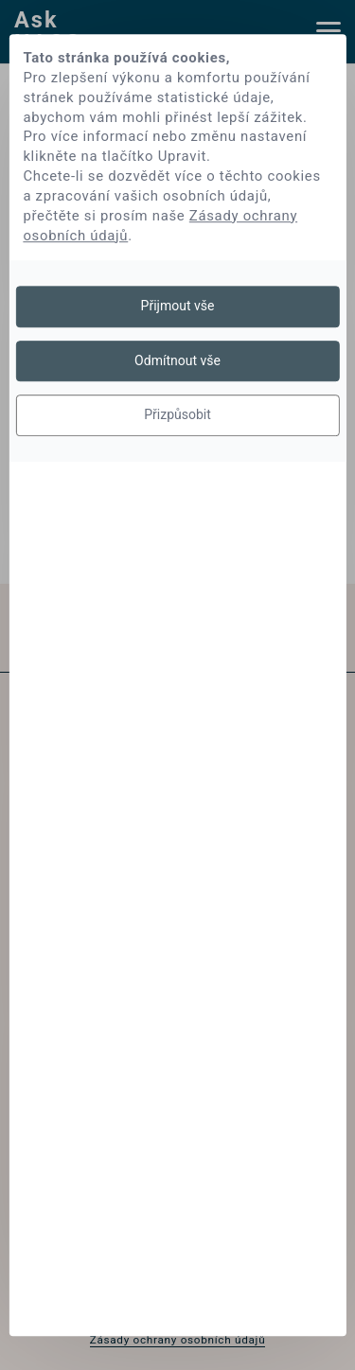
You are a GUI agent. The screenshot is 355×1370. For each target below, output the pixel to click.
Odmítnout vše (177, 360)
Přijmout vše (178, 305)
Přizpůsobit (177, 414)
